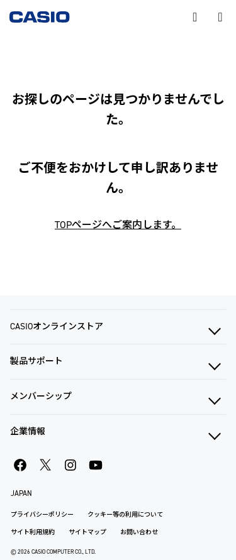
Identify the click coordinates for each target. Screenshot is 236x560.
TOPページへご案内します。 (118, 224)
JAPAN (21, 493)
